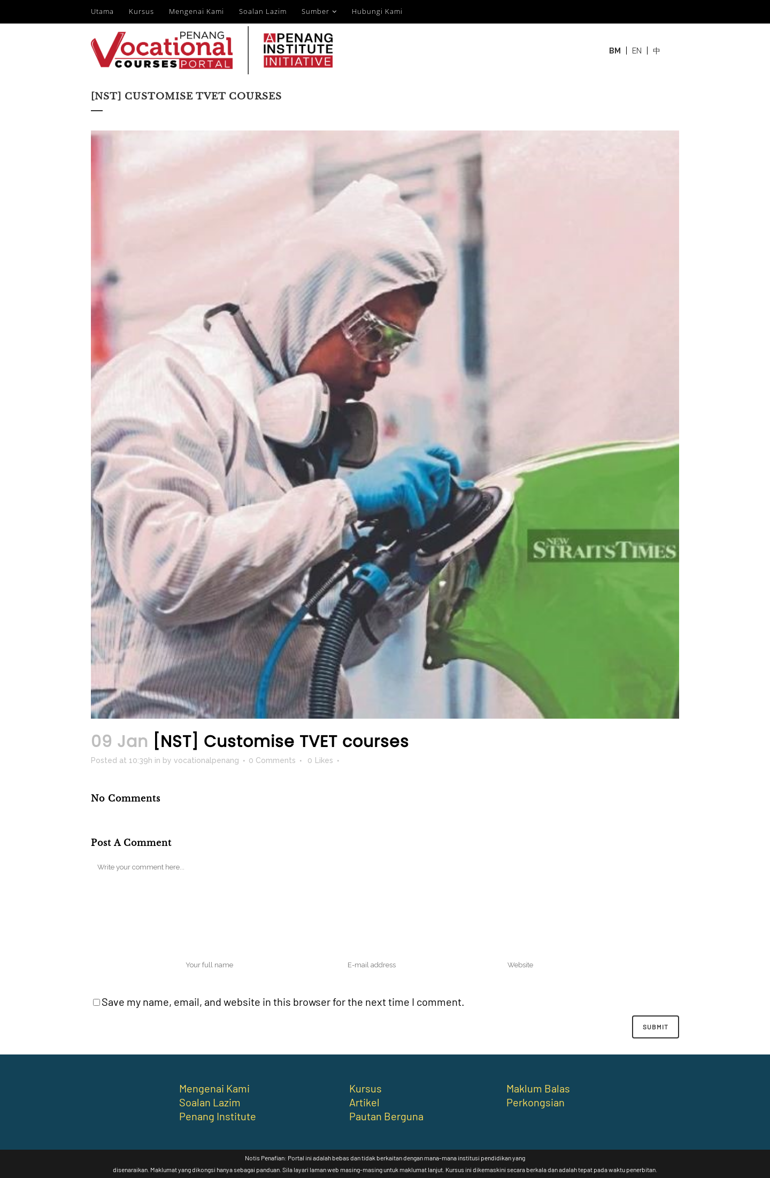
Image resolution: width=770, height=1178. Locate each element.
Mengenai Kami (196, 11)
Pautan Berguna (386, 1116)
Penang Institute (217, 1116)
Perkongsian (535, 1102)
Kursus (141, 11)
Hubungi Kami (377, 11)
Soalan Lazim (263, 11)
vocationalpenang (206, 760)
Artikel (364, 1102)
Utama (102, 11)
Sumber (315, 11)
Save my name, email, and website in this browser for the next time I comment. (283, 1001)
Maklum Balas (538, 1088)
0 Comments (272, 760)
